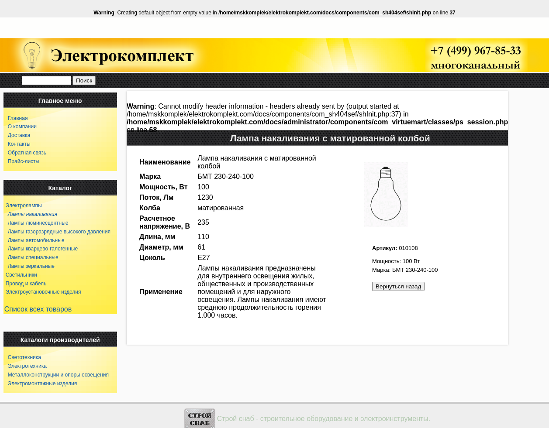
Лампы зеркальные (29, 266)
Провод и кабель (26, 284)
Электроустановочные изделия (43, 292)
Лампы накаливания (30, 214)
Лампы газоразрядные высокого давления (56, 232)
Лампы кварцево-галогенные (40, 249)
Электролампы (24, 205)
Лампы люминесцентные (36, 223)
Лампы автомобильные (34, 240)
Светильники (21, 275)
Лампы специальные (31, 257)
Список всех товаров (38, 309)
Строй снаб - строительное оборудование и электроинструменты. (324, 418)
